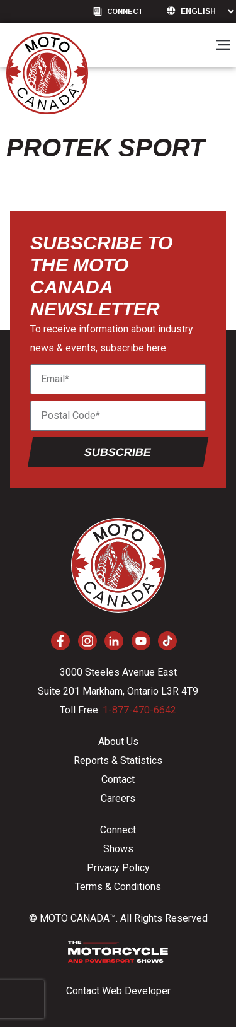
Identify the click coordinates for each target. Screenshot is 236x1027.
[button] (222, 45)
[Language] (207, 11)
